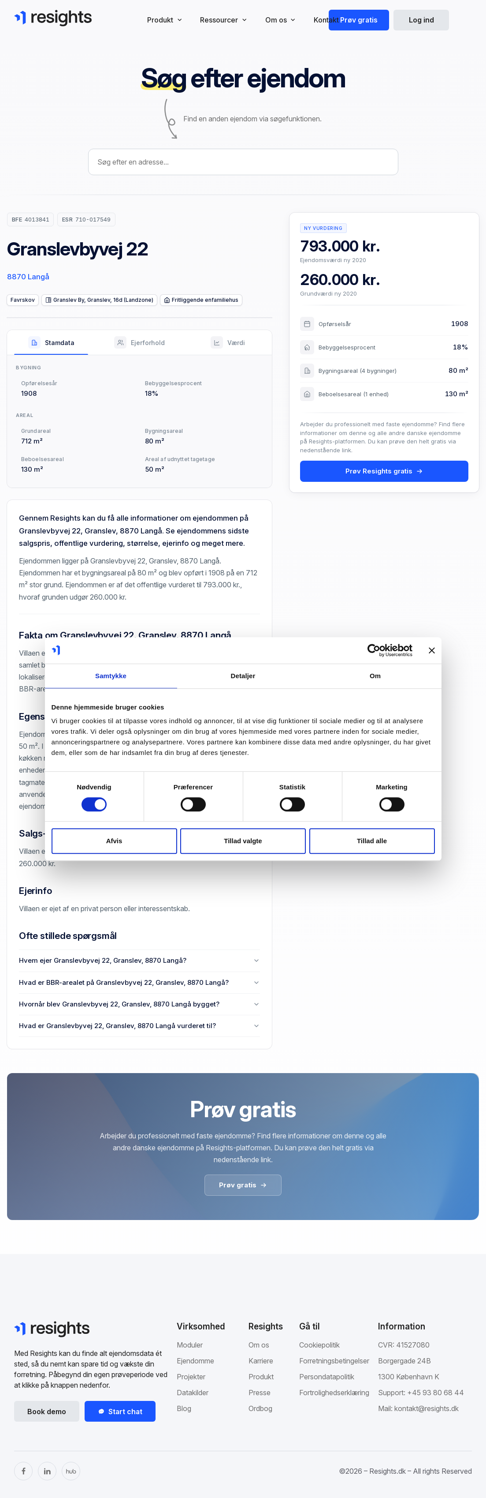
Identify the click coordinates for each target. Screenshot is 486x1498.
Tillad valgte (243, 841)
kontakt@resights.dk (426, 1408)
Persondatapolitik (326, 1376)
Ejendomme (195, 1360)
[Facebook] (23, 1471)
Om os (259, 1344)
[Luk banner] (432, 650)
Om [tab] (375, 676)
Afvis (114, 841)
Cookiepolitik (319, 1344)
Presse (260, 1392)
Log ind (421, 19)
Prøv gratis (359, 19)
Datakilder (192, 1392)
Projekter (191, 1376)
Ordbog (260, 1408)
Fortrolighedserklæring (334, 1392)
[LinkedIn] (47, 1471)
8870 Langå (28, 276)
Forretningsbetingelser (334, 1360)
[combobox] (243, 162)
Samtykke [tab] (110, 676)
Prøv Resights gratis (384, 471)
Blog (184, 1408)
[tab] (51, 342)
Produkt (261, 1376)
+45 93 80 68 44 (435, 1392)
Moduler (190, 1344)
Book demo (46, 1411)
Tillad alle (372, 841)
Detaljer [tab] (243, 676)
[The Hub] (71, 1471)
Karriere (261, 1360)
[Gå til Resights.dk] (53, 18)
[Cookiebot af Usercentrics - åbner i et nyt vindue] (373, 650)
